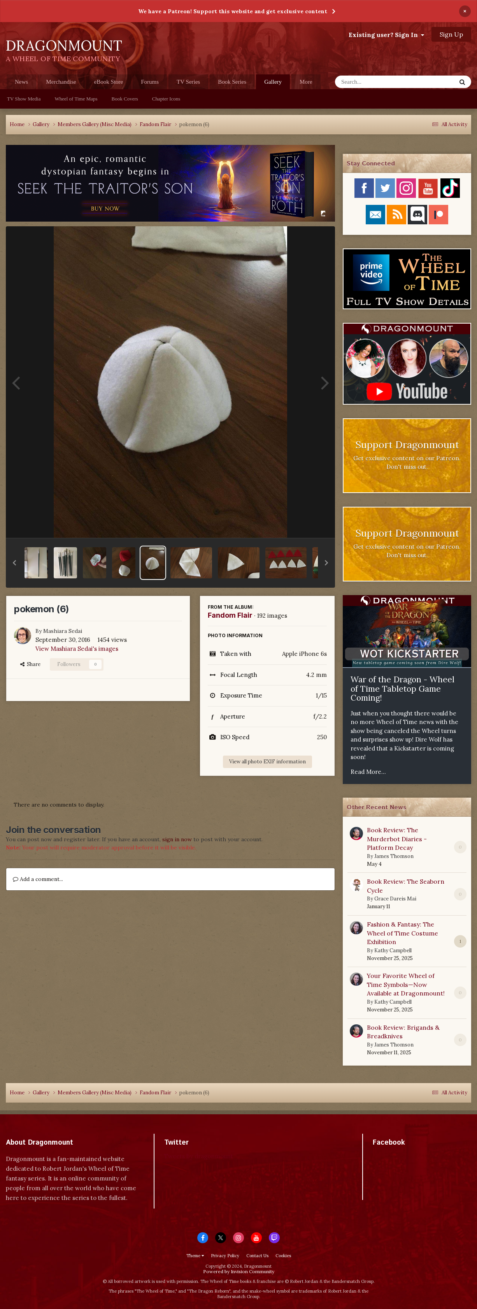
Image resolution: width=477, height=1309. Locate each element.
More (306, 82)
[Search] (375, 82)
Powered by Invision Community (238, 1271)
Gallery (273, 84)
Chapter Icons (166, 99)
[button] (14, 562)
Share (30, 664)
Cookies (283, 1255)
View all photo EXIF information (267, 761)
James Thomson (394, 856)
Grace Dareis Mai (395, 898)
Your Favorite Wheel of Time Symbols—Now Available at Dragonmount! (406, 984)
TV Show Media (23, 99)
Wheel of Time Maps (75, 99)
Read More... (368, 771)
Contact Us (257, 1255)
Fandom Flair (230, 615)
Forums (150, 82)
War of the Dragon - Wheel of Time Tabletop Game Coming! (402, 688)
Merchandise (61, 82)
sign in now (177, 839)
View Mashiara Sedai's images (76, 648)
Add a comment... (38, 879)
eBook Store (108, 82)
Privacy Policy (225, 1255)
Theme (195, 1255)
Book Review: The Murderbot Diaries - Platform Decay (397, 838)
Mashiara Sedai (62, 630)
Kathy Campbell (393, 950)
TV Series (188, 82)
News (21, 82)
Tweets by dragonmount (198, 1156)
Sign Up (451, 34)
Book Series (232, 82)
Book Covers (125, 99)
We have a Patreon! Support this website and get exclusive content (232, 11)
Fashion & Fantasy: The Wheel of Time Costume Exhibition (402, 933)
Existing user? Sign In (386, 35)
